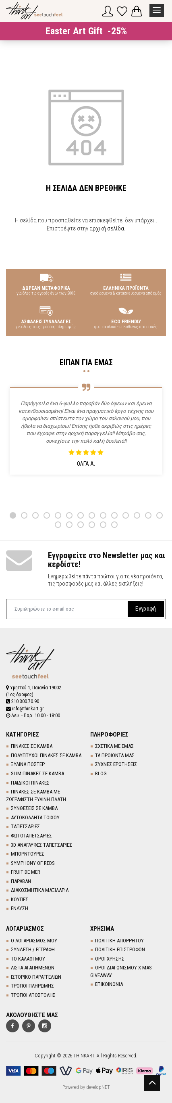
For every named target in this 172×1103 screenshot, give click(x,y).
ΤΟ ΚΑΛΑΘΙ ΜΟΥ (28, 959)
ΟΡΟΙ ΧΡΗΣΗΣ (109, 959)
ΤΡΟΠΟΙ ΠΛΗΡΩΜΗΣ (32, 986)
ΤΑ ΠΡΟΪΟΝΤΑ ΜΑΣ (115, 755)
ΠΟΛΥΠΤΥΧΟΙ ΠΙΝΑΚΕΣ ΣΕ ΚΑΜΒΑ (46, 755)
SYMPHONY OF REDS (33, 863)
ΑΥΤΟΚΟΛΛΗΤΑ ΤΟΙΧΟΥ (35, 817)
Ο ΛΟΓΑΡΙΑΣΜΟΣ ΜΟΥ (34, 941)
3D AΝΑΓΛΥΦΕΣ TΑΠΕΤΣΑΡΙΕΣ (41, 845)
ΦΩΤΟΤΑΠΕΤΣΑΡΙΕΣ (31, 836)
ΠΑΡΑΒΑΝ (21, 881)
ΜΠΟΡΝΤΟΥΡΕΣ (27, 854)
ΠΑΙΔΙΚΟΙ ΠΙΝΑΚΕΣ (30, 783)
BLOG (101, 773)
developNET (98, 1087)
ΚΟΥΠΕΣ (19, 899)
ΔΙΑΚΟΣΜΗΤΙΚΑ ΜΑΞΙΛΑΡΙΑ (39, 890)
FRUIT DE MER (25, 872)
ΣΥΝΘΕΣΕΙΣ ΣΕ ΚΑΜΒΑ (34, 808)
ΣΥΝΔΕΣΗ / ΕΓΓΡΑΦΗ (33, 949)
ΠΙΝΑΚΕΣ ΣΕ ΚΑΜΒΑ (31, 746)
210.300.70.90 (22, 701)
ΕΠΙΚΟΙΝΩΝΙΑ (109, 984)
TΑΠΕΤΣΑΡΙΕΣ (25, 826)
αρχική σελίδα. (107, 228)
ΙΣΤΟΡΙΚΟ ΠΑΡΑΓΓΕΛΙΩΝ (36, 977)
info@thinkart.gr (25, 709)
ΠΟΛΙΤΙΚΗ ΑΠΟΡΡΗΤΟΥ (119, 941)
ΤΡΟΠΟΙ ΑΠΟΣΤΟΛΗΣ (33, 995)
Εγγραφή (145, 608)
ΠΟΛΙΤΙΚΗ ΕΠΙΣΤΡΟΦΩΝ (120, 949)
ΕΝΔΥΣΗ (19, 908)
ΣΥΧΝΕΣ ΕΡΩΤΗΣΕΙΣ (116, 764)
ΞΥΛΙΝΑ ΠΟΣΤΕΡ (28, 764)
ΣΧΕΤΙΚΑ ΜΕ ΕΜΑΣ (114, 746)
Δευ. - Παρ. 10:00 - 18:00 (33, 715)
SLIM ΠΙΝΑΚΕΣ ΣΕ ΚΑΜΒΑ (37, 773)
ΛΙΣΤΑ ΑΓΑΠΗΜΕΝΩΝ (32, 968)
